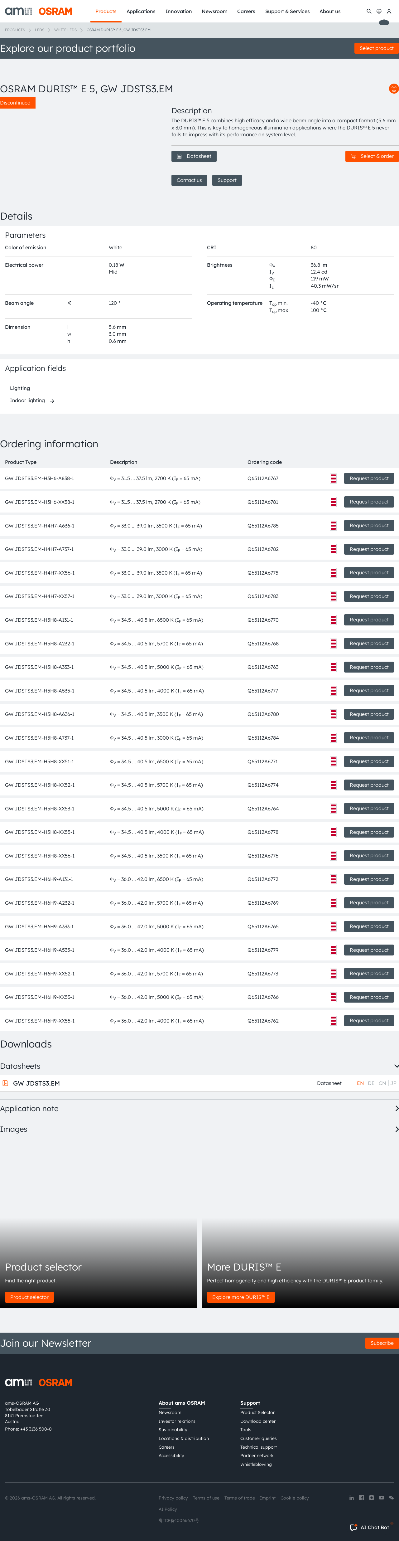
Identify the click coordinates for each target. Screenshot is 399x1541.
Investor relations (177, 1421)
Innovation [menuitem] (179, 11)
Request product (369, 478)
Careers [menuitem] (246, 11)
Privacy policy (173, 1498)
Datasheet (194, 156)
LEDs (39, 29)
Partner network (257, 1455)
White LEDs (65, 29)
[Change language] (379, 11)
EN (360, 1083)
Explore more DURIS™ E (241, 1297)
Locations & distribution (184, 1438)
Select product (377, 48)
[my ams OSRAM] (389, 11)
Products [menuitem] (105, 11)
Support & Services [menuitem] (287, 11)
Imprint (268, 1498)
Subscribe (382, 1343)
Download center (258, 1421)
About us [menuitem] (330, 11)
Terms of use (206, 1498)
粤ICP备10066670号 (179, 1520)
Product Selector (257, 1412)
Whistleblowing (256, 1464)
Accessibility (171, 1455)
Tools (245, 1429)
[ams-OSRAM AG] (38, 11)
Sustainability (173, 1429)
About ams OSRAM (182, 1403)
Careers (167, 1447)
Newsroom (170, 1412)
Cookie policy (295, 1498)
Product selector (29, 1297)
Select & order (372, 156)
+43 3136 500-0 (36, 1429)
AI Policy (168, 1509)
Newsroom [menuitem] (214, 11)
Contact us (189, 180)
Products (15, 29)
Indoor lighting (27, 400)
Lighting (20, 388)
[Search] (369, 11)
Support (227, 180)
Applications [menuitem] (141, 11)
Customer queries (258, 1438)
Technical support (258, 1447)
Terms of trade (239, 1498)
